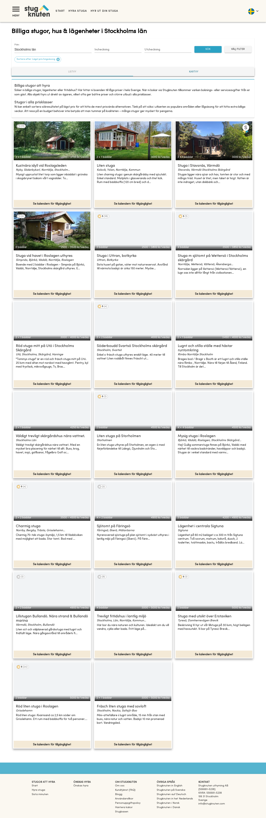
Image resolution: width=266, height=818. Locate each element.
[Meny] (16, 9)
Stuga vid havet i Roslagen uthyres (44, 256)
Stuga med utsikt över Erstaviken (204, 616)
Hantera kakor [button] (124, 807)
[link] (169, 786)
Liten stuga (106, 166)
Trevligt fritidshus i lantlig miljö (121, 616)
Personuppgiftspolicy (127, 803)
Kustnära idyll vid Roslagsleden (41, 166)
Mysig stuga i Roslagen (197, 436)
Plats (16, 45)
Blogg (118, 794)
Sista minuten (40, 794)
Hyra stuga (77, 11)
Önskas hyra (80, 786)
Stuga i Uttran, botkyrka (116, 256)
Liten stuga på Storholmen (119, 436)
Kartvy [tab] (193, 72)
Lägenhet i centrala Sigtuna (200, 526)
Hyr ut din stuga (104, 11)
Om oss (119, 786)
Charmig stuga (28, 526)
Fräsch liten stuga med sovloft (121, 706)
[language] (253, 11)
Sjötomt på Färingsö (113, 526)
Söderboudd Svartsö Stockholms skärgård (132, 346)
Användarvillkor (124, 799)
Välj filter (238, 49)
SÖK (207, 49)
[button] (37, 59)
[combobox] (50, 49)
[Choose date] (118, 50)
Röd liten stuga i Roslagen (37, 706)
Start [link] (60, 11)
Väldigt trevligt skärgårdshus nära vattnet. (50, 436)
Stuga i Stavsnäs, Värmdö (199, 166)
